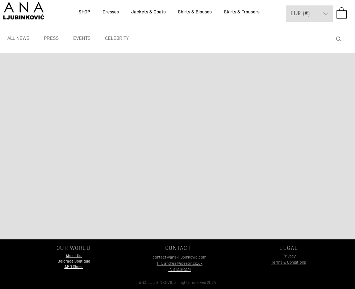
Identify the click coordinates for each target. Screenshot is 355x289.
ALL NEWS (18, 38)
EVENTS (82, 38)
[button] (309, 13)
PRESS (51, 38)
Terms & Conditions (288, 261)
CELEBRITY (117, 38)
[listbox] (309, 13)
